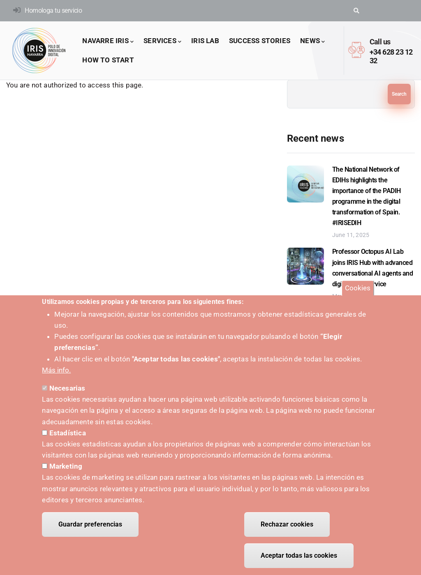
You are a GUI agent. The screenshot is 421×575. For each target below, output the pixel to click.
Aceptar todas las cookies (299, 562)
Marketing (66, 472)
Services (162, 41)
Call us (380, 41)
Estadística (67, 439)
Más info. (56, 376)
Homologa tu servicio (53, 10)
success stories (259, 41)
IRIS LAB (205, 41)
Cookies (357, 294)
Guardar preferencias (90, 530)
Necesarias (67, 394)
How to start (108, 60)
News (312, 41)
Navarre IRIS (108, 41)
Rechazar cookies (287, 530)
